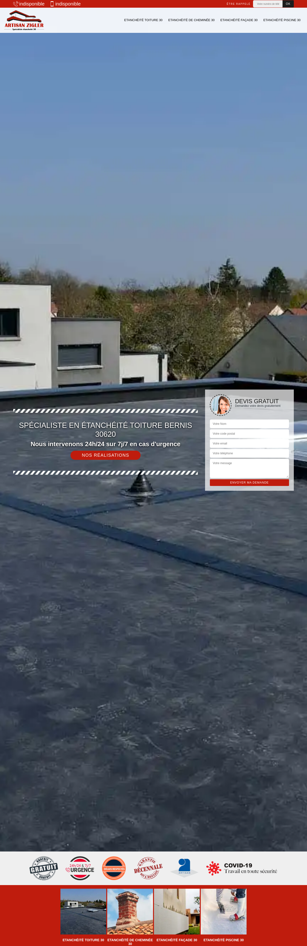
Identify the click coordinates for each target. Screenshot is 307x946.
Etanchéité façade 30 (239, 20)
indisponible (29, 3)
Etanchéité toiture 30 (143, 20)
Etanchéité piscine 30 (282, 20)
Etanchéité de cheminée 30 (191, 20)
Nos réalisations (105, 455)
